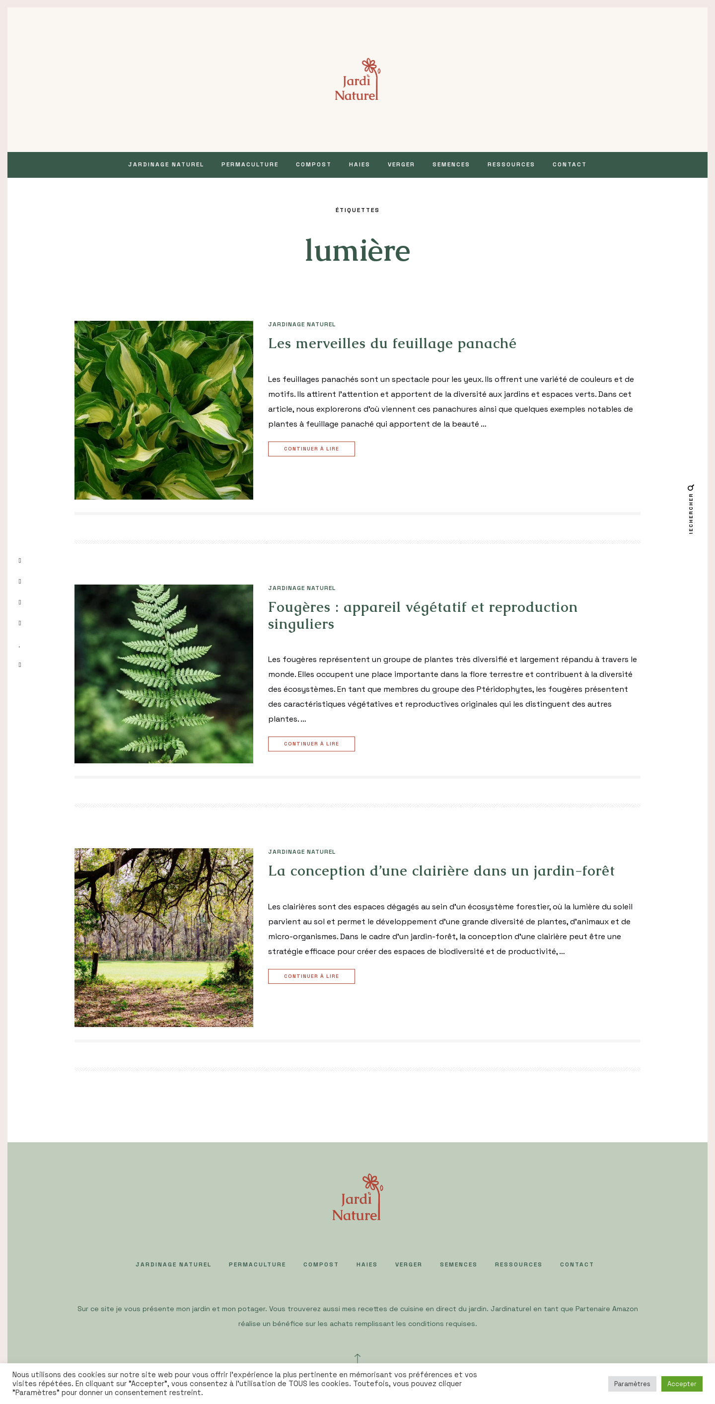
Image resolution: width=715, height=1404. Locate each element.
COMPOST (314, 164)
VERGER (401, 164)
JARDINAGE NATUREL (166, 164)
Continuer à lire (313, 449)
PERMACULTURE (250, 164)
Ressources (511, 164)
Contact (570, 164)
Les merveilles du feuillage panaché (392, 343)
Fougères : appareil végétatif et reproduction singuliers (423, 615)
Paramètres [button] (632, 1384)
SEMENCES (451, 164)
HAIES (359, 164)
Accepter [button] (682, 1384)
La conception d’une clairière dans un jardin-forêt (441, 871)
